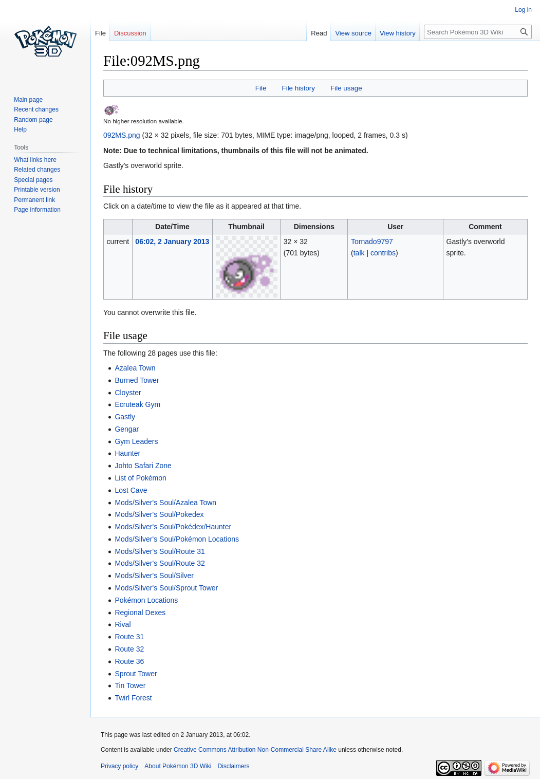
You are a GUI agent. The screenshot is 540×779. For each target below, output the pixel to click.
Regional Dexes (140, 612)
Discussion (130, 33)
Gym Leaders (136, 441)
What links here (35, 159)
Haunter (127, 453)
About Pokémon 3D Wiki (177, 766)
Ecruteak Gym (137, 404)
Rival (123, 624)
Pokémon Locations (146, 600)
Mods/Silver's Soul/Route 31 (159, 551)
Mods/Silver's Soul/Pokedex (159, 514)
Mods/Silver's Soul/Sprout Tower (166, 588)
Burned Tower (137, 380)
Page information (37, 209)
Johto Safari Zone (143, 465)
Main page (28, 99)
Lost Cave (131, 490)
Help (20, 129)
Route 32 (129, 649)
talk (359, 253)
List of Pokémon (140, 478)
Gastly (125, 417)
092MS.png (121, 135)
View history (398, 33)
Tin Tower (130, 685)
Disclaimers (233, 766)
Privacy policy (119, 766)
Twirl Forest (133, 698)
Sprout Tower (136, 674)
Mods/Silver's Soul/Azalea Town (165, 502)
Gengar (127, 429)
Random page (33, 119)
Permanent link (34, 199)
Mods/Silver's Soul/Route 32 (159, 563)
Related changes (37, 169)
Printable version (37, 189)
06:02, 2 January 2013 (172, 241)
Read (319, 33)
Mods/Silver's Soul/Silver (154, 575)
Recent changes (36, 109)
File (260, 88)
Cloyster (128, 392)
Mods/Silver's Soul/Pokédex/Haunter (173, 527)
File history (298, 88)
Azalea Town (135, 368)
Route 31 (129, 637)
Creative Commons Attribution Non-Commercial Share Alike (255, 749)
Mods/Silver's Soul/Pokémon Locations (177, 539)
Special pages (33, 179)
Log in (523, 9)
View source (353, 33)
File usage (346, 88)
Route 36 (129, 661)
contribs (383, 253)
